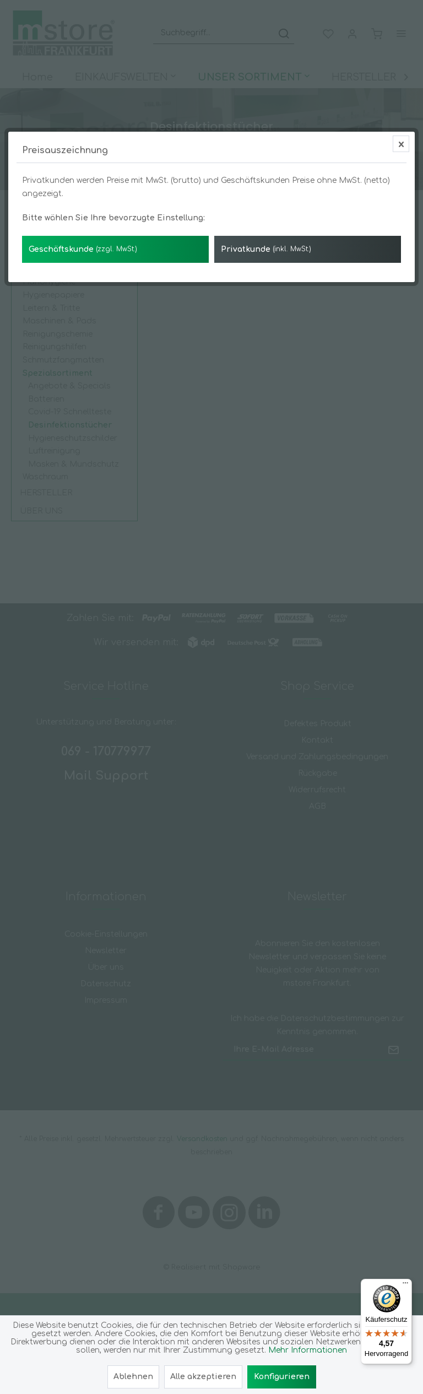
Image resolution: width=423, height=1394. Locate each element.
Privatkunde (266, 249)
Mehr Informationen (307, 1350)
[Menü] (405, 1285)
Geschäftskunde (83, 249)
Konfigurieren (282, 1377)
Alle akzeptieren (203, 1377)
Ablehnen (133, 1377)
